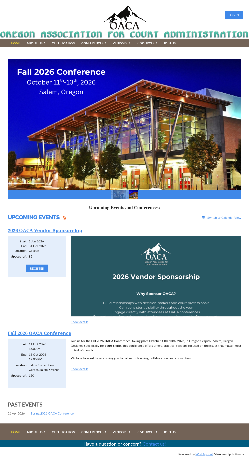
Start (23, 241)
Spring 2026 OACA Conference (52, 413)
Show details (79, 322)
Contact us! (153, 444)
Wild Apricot (204, 454)
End (23, 246)
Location (20, 250)
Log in (234, 15)
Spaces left (18, 256)
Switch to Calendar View (224, 217)
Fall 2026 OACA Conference (39, 333)
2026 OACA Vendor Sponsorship (45, 230)
